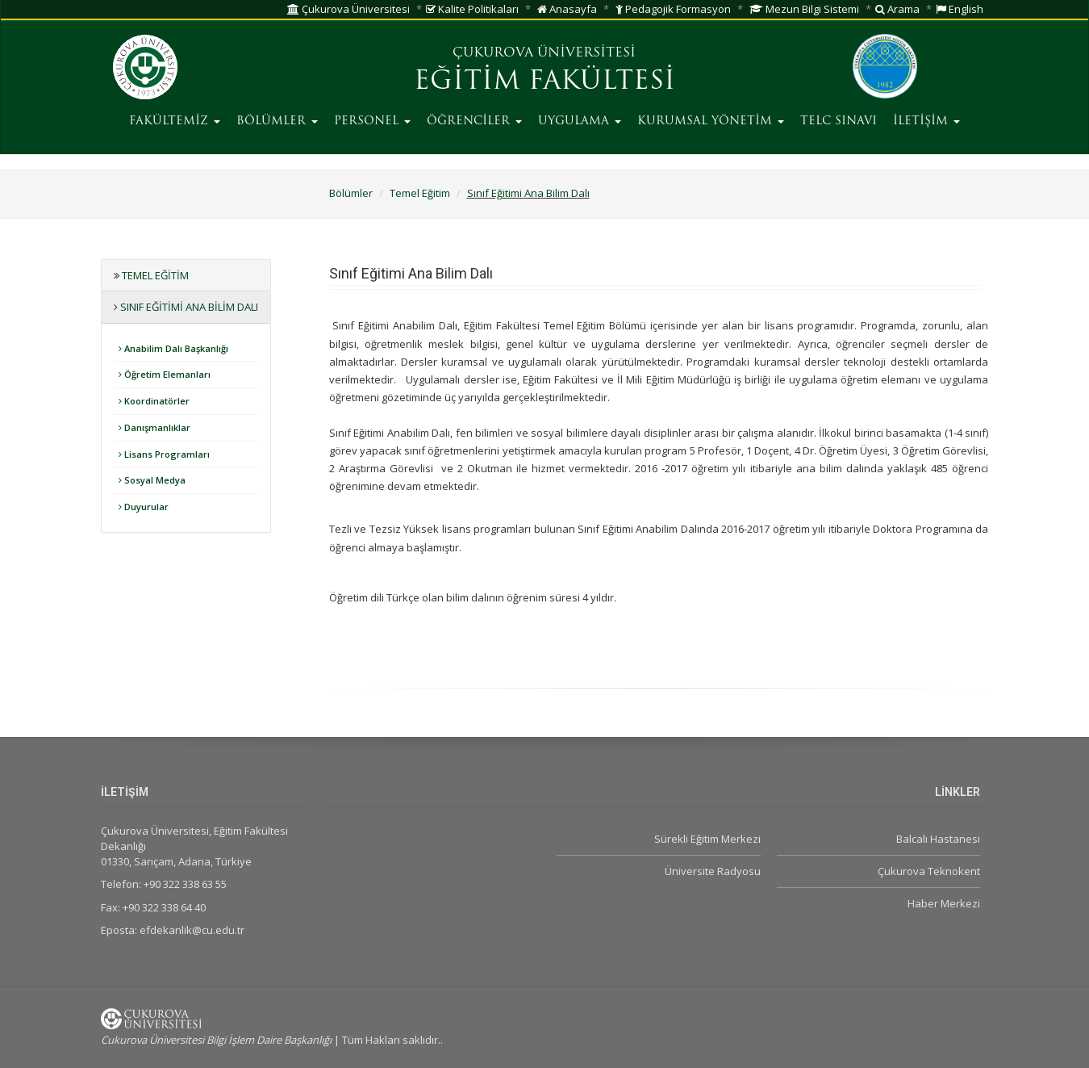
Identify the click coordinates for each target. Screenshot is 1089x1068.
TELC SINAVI (838, 121)
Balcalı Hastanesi (938, 838)
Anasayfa (567, 9)
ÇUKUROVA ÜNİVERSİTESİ (544, 53)
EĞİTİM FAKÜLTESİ (544, 82)
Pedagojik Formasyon (673, 9)
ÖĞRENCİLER (474, 121)
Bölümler (351, 193)
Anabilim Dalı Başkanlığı (173, 348)
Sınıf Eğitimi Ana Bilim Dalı (528, 193)
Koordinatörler (154, 401)
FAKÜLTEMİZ (174, 121)
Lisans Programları (164, 454)
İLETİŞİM (926, 121)
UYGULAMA (579, 121)
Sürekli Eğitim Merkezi (707, 838)
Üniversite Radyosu (713, 871)
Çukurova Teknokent (929, 871)
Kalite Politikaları (472, 9)
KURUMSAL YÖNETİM (710, 121)
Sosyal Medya (152, 480)
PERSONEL (372, 121)
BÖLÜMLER (277, 121)
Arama (897, 9)
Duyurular (144, 506)
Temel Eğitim (420, 193)
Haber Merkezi (944, 903)
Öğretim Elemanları (165, 374)
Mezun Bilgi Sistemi (804, 9)
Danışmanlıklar (154, 427)
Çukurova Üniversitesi (348, 9)
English (959, 9)
